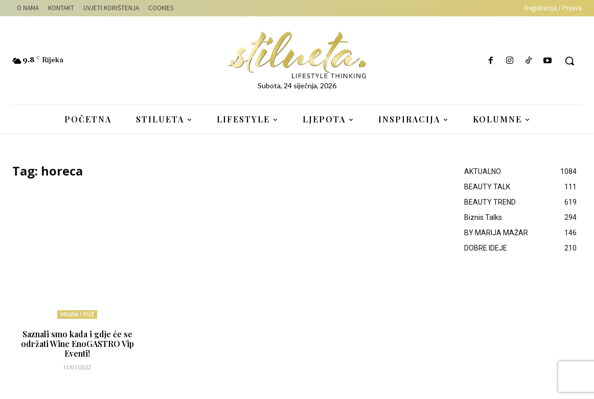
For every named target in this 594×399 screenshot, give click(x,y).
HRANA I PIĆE (77, 314)
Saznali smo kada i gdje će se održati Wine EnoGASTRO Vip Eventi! (77, 343)
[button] (569, 60)
